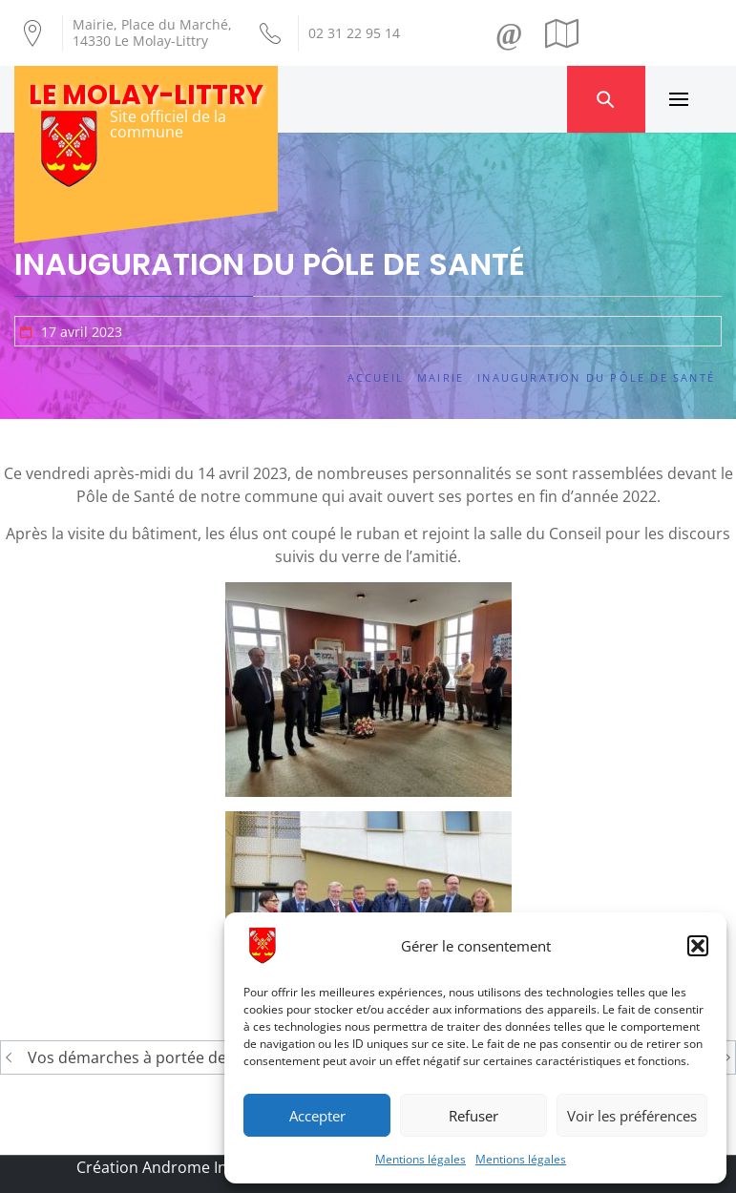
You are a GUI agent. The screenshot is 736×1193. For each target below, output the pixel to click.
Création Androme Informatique (192, 1167)
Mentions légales (420, 1159)
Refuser (473, 1115)
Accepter (317, 1115)
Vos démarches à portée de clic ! (144, 1057)
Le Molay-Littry (146, 95)
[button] (697, 945)
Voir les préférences (632, 1115)
